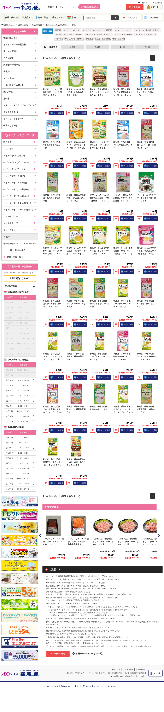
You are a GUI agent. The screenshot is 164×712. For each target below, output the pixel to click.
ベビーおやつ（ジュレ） (14, 155)
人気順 (72, 47)
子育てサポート (10, 125)
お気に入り (132, 17)
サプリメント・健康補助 (74, 39)
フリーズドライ (10, 230)
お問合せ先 (140, 669)
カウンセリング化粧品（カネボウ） (98, 34)
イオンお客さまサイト (97, 673)
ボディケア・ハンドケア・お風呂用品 (97, 30)
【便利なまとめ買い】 (13, 85)
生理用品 (58, 30)
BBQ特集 (8, 91)
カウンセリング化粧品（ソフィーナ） (129, 34)
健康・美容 (43, 17)
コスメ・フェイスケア (123, 30)
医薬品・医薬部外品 (103, 39)
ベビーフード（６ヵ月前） (15, 182)
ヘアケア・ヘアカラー (72, 30)
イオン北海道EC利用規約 (134, 673)
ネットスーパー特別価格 (14, 44)
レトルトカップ (10, 223)
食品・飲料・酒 (12, 17)
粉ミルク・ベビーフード (57, 24)
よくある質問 (128, 669)
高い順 (147, 47)
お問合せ (157, 2)
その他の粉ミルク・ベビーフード (18, 243)
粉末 (74, 24)
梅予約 (6, 71)
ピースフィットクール (13, 118)
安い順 (122, 47)
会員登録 (135, 7)
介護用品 (89, 39)
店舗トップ (7, 24)
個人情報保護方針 (115, 673)
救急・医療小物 (118, 39)
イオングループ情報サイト (75, 673)
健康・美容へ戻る (15, 257)
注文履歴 (154, 17)
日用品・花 (27, 17)
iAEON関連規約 (116, 676)
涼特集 (6, 98)
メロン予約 (8, 78)
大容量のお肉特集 (11, 64)
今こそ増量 (8, 58)
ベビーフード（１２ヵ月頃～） (17, 203)
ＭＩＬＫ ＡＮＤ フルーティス (18, 105)
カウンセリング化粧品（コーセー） (68, 34)
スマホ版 (156, 673)
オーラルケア (151, 34)
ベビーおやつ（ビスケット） (16, 162)
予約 (74, 17)
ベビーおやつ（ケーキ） (14, 169)
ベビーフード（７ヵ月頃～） (16, 189)
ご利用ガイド (144, 2)
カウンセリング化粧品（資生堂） (147, 30)
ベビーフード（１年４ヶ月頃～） (18, 209)
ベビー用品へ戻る (17, 250)
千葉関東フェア (10, 37)
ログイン (155, 7)
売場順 (97, 47)
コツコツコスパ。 (11, 112)
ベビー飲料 (8, 149)
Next (159, 535)
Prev (40, 535)
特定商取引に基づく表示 (135, 676)
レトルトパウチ (10, 216)
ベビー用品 (37, 24)
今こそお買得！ (10, 51)
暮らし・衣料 (58, 17)
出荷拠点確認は (89, 7)
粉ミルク (7, 142)
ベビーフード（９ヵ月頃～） (16, 196)
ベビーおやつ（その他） (14, 176)
